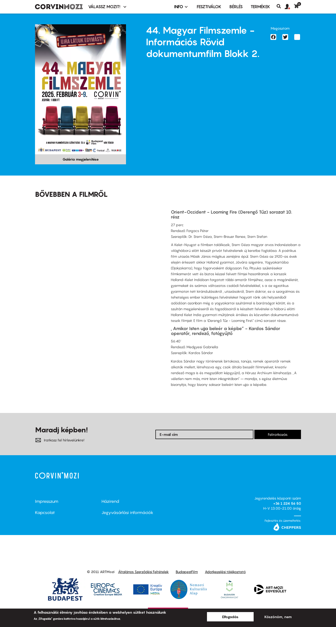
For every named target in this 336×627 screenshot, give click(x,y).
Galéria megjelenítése (81, 159)
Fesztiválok (209, 6)
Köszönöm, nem (278, 617)
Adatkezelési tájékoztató (225, 572)
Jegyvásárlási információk (127, 512)
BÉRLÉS (236, 6)
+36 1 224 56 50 (287, 503)
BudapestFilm (187, 572)
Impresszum (46, 501)
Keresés (280, 6)
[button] (289, 7)
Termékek (260, 6)
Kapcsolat (45, 512)
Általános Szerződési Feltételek (143, 572)
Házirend (110, 501)
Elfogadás (230, 617)
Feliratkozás (277, 434)
